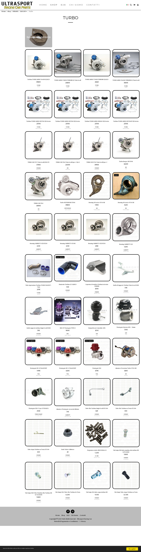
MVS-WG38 (68, 392)
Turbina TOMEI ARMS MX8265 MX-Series (97, 126)
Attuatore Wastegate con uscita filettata (67, 430)
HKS (67, 347)
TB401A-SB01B (67, 135)
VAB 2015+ (23, 11)
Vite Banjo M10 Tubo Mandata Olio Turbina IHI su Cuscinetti (38, 519)
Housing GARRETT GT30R (67, 254)
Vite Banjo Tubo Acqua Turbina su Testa (126, 518)
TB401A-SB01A (38, 135)
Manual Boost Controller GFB (96, 341)
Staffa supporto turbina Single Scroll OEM (39, 342)
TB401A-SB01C (97, 135)
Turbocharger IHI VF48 (126, 168)
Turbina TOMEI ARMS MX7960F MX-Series (126, 126)
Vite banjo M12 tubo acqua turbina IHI (97, 518)
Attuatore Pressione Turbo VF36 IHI (126, 386)
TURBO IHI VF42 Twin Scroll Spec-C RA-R (68, 170)
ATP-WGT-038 (67, 439)
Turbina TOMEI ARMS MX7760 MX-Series (38, 126)
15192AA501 (97, 438)
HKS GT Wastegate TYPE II (67, 341)
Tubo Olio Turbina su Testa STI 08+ (126, 429)
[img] (38, 63)
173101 (67, 90)
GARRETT (39, 260)
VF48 (126, 176)
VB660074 (67, 179)
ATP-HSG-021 (67, 262)
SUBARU (15, 11)
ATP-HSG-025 (96, 262)
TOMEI (38, 88)
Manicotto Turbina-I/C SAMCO (68, 296)
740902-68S (126, 263)
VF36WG (126, 395)
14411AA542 (38, 179)
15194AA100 (97, 527)
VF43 (38, 221)
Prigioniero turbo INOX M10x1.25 (97, 475)
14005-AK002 (67, 349)
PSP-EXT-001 (96, 306)
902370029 (68, 480)
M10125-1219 (97, 483)
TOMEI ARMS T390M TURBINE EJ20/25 (97, 81)
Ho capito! (132, 549)
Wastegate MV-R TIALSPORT (38, 385)
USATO (117, 185)
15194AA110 (126, 483)
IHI (68, 178)
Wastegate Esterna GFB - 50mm (126, 342)
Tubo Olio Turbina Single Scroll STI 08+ (97, 429)
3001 (97, 349)
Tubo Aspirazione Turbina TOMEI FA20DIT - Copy (39, 298)
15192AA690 (126, 438)
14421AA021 (39, 351)
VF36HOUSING (97, 220)
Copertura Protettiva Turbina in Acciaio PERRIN (96, 297)
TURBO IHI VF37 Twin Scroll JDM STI (38, 170)
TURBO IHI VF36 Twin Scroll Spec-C (97, 170)
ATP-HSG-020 (38, 262)
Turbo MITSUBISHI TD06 (67, 213)
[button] (130, 5)
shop (9, 11)
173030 (38, 90)
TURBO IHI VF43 (38, 213)
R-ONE (97, 482)
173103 (126, 90)
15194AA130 (39, 528)
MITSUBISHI (68, 219)
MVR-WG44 (39, 392)
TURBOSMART (38, 437)
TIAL (38, 391)
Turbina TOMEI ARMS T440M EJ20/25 (38, 81)
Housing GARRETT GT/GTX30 (38, 254)
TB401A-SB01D (126, 135)
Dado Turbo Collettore (67, 473)
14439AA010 (126, 527)
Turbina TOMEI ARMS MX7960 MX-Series (68, 126)
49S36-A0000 (67, 220)
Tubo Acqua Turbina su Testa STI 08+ (38, 474)
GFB (97, 347)
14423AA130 (39, 483)
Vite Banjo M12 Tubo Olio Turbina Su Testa (67, 518)
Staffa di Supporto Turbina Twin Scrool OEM (126, 298)
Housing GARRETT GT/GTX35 (97, 254)
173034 (97, 90)
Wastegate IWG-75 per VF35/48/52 (38, 429)
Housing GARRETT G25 (126, 255)
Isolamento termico (10, 37)
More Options (61, 268)
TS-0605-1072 (38, 438)
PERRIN (96, 305)
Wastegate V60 (97, 385)
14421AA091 (126, 307)
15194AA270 (68, 527)
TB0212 (68, 304)
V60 (97, 392)
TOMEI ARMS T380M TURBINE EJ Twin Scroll (68, 81)
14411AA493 (97, 179)
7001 (126, 350)
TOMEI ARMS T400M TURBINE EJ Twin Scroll (126, 81)
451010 (38, 307)
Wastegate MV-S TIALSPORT (68, 385)
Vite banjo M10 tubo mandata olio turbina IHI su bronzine (126, 475)
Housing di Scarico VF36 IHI (97, 213)
